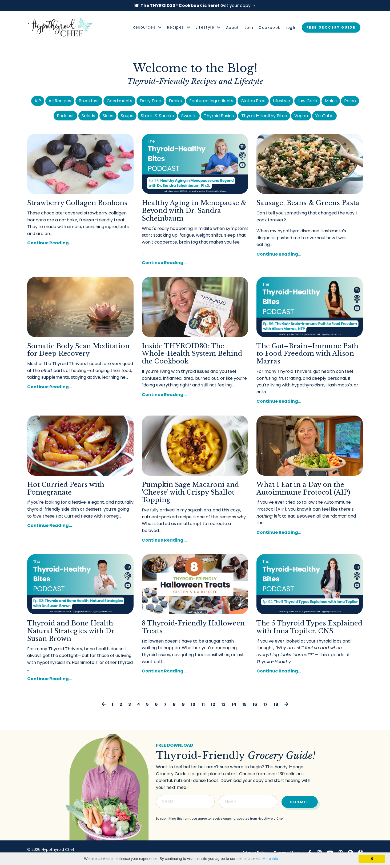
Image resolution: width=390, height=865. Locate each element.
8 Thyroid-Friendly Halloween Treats (193, 627)
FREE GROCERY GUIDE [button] (331, 27)
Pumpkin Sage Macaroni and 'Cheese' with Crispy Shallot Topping (190, 492)
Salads (88, 116)
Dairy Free (150, 101)
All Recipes (60, 101)
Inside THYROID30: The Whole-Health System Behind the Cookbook (192, 353)
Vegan (301, 116)
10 (193, 704)
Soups (127, 116)
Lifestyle (208, 27)
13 (223, 704)
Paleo (350, 101)
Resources (147, 27)
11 (203, 704)
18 (276, 704)
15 (244, 704)
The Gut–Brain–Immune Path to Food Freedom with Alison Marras (307, 353)
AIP (37, 101)
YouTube (324, 116)
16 (255, 704)
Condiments (119, 101)
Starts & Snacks (157, 116)
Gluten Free (253, 101)
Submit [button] (299, 801)
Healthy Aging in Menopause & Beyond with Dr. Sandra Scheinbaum (194, 210)
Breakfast (89, 101)
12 (213, 704)
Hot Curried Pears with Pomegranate (65, 488)
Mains (331, 101)
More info (270, 858)
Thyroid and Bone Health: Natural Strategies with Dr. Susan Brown (71, 631)
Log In (291, 27)
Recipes (179, 27)
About (232, 27)
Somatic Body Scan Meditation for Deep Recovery (78, 350)
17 (265, 704)
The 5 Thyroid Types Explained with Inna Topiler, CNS (309, 627)
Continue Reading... (49, 243)
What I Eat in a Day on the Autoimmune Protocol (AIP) (303, 488)
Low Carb (307, 101)
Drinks (175, 101)
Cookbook (269, 27)
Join (249, 27)
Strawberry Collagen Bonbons (77, 203)
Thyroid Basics (219, 116)
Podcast (65, 116)
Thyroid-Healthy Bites (264, 116)
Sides (108, 116)
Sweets (188, 116)
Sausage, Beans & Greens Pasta (307, 203)
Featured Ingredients (211, 101)
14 (234, 704)
